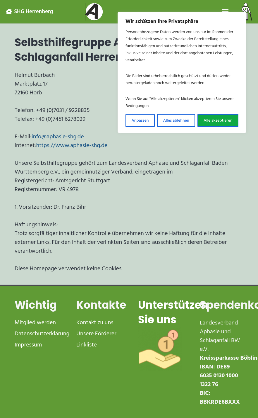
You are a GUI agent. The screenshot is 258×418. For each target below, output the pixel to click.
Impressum (28, 344)
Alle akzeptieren (218, 120)
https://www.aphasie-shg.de (71, 145)
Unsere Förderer (96, 333)
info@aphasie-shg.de (58, 136)
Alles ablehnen (176, 120)
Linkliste (86, 344)
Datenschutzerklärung (42, 333)
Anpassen (140, 120)
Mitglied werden (35, 322)
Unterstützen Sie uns (173, 312)
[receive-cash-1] (160, 349)
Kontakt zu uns (94, 322)
